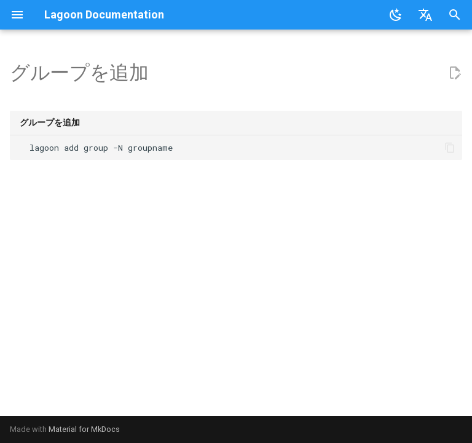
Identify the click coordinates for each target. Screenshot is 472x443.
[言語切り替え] (425, 14)
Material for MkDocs (84, 429)
